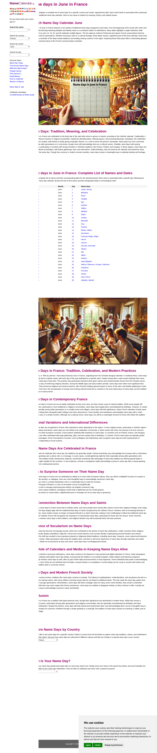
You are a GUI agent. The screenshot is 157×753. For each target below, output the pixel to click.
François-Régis (92, 236)
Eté (88, 252)
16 (79, 236)
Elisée (89, 230)
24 (79, 261)
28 (79, 274)
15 (79, 233)
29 (79, 277)
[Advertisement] (93, 53)
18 (79, 242)
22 (79, 255)
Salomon (111, 264)
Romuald (97, 245)
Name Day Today (16, 63)
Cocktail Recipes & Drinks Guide (22, 95)
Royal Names (15, 76)
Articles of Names (17, 82)
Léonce (89, 242)
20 (79, 249)
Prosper (104, 264)
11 (79, 220)
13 (79, 227)
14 (79, 230)
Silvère (89, 249)
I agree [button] (88, 745)
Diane (89, 214)
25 (79, 264)
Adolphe (90, 280)
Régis (101, 236)
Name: (43, 676)
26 (79, 267)
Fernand (90, 270)
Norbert (89, 205)
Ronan (94, 189)
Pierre (93, 277)
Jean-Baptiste (92, 261)
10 (79, 217)
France (46, 189)
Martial (96, 280)
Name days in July (17, 87)
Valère (94, 230)
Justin (89, 189)
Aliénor (89, 264)
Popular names (15, 71)
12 (79, 224)
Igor (88, 202)
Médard (90, 211)
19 (79, 245)
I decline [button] (98, 745)
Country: (43, 645)
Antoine (90, 227)
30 (79, 280)
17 (79, 239)
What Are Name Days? (18, 68)
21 (79, 252)
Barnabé (90, 220)
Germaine (90, 233)
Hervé (89, 239)
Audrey (89, 258)
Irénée (89, 274)
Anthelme (90, 267)
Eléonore (96, 264)
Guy (88, 224)
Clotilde (89, 199)
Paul (88, 277)
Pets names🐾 (15, 74)
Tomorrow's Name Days (19, 66)
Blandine (90, 192)
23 (79, 258)
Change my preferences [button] (114, 745)
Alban (89, 255)
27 (79, 270)
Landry (89, 217)
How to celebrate (16, 79)
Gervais (90, 245)
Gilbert (89, 208)
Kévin (89, 195)
